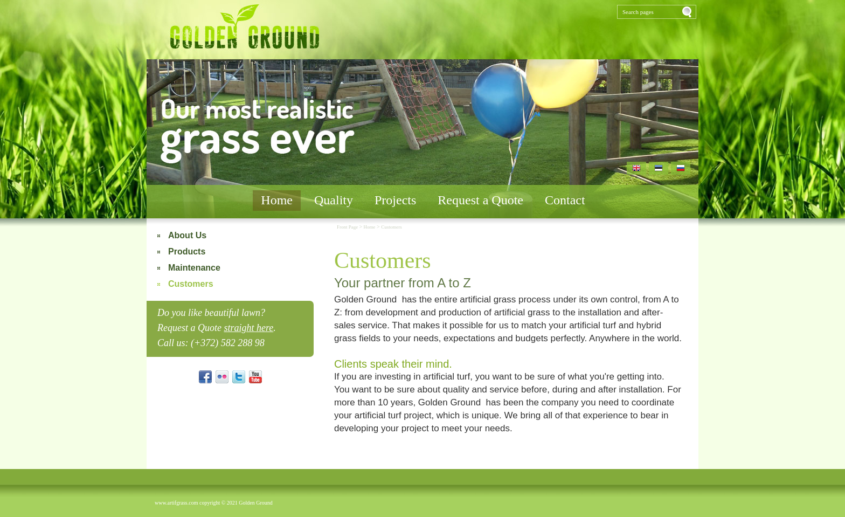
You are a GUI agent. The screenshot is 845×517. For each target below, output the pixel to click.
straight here (248, 327)
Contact (565, 200)
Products (186, 251)
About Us (187, 235)
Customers (190, 283)
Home (277, 200)
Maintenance (194, 267)
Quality (333, 200)
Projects (395, 200)
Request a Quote (480, 200)
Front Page (348, 227)
